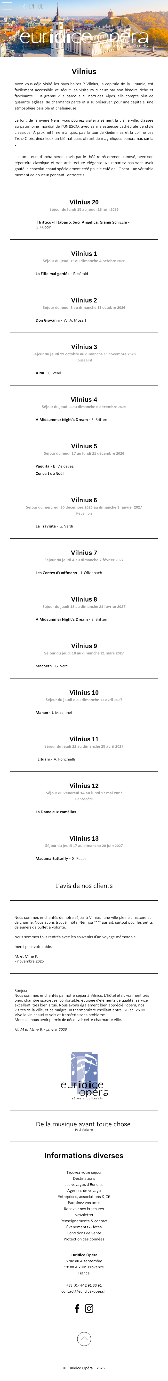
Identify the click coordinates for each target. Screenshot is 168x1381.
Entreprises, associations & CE (84, 1197)
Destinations (84, 1178)
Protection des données (84, 1239)
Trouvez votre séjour (84, 1172)
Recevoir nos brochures (84, 1209)
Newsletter (84, 1215)
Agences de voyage (84, 1190)
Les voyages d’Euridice (84, 1184)
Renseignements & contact (84, 1221)
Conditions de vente (84, 1233)
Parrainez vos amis (84, 1203)
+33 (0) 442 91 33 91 (84, 1285)
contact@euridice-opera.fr (84, 1291)
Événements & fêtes (84, 1227)
